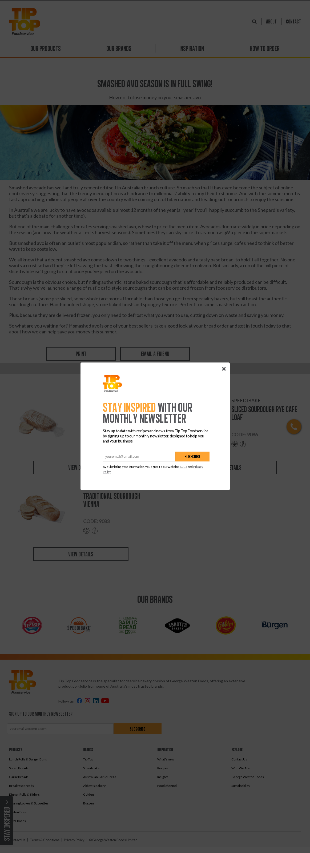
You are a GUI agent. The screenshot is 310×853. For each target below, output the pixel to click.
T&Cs (183, 467)
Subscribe (192, 457)
